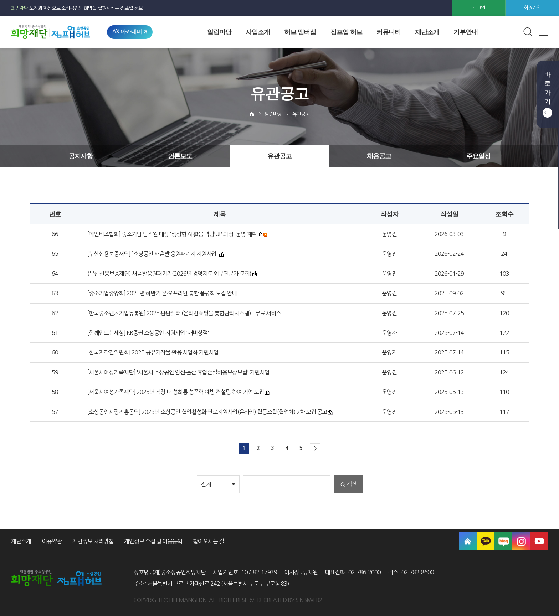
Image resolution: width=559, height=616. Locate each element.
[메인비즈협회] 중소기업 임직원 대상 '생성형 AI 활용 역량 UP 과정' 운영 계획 (172, 234)
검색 (352, 484)
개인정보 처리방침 (92, 541)
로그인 (478, 7)
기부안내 (465, 32)
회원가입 (532, 7)
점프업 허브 (346, 32)
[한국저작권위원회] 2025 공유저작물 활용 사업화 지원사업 (153, 352)
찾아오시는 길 (208, 541)
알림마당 (219, 32)
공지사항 (80, 156)
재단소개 (427, 32)
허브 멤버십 (300, 32)
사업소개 (258, 32)
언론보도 (180, 156)
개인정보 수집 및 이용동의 (153, 541)
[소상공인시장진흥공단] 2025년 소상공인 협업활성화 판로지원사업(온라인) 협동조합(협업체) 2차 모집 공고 (207, 412)
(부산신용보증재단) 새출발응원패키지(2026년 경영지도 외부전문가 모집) (169, 273)
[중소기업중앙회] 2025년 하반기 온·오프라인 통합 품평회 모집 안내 (162, 293)
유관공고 (300, 114)
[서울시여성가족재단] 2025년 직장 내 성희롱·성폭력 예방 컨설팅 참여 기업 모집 (175, 392)
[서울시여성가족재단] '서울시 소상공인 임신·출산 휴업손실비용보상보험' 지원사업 (178, 372)
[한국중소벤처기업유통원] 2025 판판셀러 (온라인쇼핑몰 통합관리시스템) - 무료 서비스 (184, 313)
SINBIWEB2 (309, 600)
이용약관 (52, 541)
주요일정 (478, 156)
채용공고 (379, 156)
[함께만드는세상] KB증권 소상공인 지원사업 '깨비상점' (148, 333)
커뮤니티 (388, 32)
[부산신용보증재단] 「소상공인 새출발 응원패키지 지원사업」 (152, 254)
